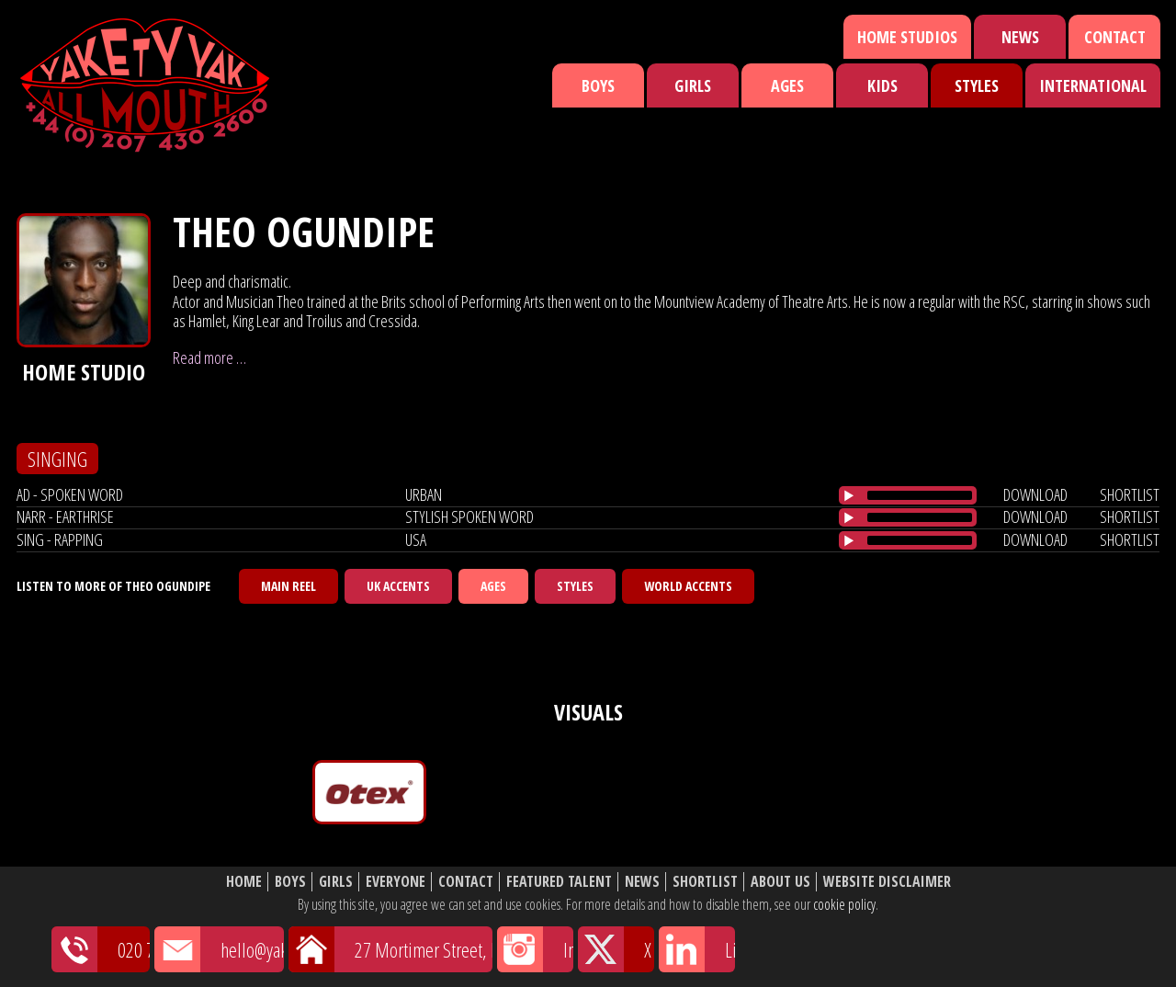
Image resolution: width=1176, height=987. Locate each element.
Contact (1115, 37)
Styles (977, 85)
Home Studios (907, 37)
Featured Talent (559, 881)
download (1035, 494)
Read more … (209, 357)
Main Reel (288, 586)
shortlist (1129, 494)
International (1093, 85)
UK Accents (398, 586)
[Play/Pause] (849, 495)
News (1020, 37)
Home (244, 881)
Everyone (395, 881)
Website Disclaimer (887, 881)
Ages (787, 85)
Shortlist (705, 881)
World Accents (688, 586)
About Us (780, 881)
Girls (692, 85)
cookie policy (844, 904)
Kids (882, 85)
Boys (598, 85)
